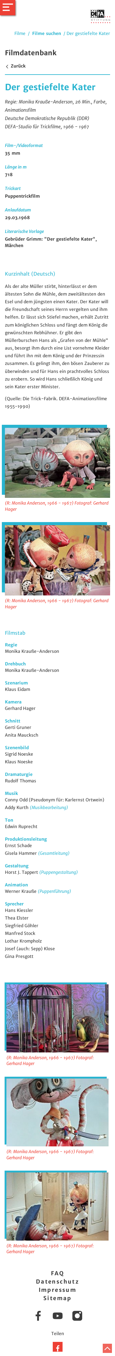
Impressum (58, 1289)
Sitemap (57, 1298)
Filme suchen (46, 33)
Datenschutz (57, 1281)
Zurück (15, 66)
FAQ (57, 1273)
